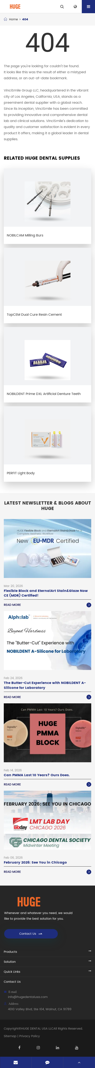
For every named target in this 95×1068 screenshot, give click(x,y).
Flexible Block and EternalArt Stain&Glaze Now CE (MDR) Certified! (46, 593)
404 (25, 19)
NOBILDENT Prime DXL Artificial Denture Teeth (44, 394)
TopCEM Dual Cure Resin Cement (34, 314)
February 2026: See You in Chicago (35, 862)
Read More (47, 604)
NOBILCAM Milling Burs (25, 235)
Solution (10, 961)
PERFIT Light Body (21, 473)
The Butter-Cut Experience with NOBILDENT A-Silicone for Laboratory (45, 685)
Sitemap (10, 1036)
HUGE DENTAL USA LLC (37, 1028)
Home (13, 19)
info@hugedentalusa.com (28, 997)
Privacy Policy (29, 1036)
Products (10, 951)
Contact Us (31, 933)
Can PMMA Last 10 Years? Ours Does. (37, 775)
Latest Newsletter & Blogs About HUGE (47, 506)
